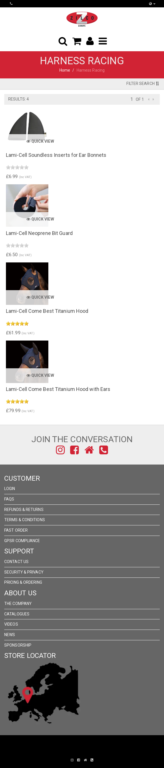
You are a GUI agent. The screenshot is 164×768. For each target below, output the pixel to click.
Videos (11, 624)
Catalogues (16, 614)
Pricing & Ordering (23, 582)
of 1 (140, 99)
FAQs (9, 499)
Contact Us (16, 561)
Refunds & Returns (24, 509)
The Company (18, 603)
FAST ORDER (16, 530)
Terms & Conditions (24, 519)
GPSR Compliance (22, 540)
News (9, 634)
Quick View (40, 141)
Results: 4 (18, 99)
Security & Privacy (24, 572)
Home (64, 70)
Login (9, 488)
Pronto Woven (78, 752)
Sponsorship (17, 645)
